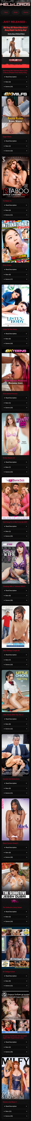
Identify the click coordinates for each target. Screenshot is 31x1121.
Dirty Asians (7, 265)
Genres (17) (9, 279)
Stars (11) (8, 1111)
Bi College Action (9, 972)
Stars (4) (8, 210)
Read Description (11, 77)
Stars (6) (8, 338)
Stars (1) (8, 146)
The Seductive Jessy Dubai (12, 907)
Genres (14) (9, 86)
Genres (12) (9, 151)
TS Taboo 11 (7, 201)
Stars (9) (8, 788)
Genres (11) (9, 215)
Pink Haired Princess (10, 394)
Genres (26, 12)
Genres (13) (9, 472)
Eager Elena (7, 137)
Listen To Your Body (10, 329)
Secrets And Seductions (11, 779)
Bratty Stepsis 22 (9, 458)
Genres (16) (9, 600)
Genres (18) (9, 857)
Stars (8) (8, 274)
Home (15, 12)
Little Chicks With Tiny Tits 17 (13, 715)
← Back (5, 12)
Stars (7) (8, 467)
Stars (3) (8, 916)
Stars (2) (8, 82)
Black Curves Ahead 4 (10, 843)
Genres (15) (9, 536)
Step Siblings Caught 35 (11, 650)
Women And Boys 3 (9, 1102)
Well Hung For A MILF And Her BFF (15, 522)
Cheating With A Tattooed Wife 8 (14, 586)
